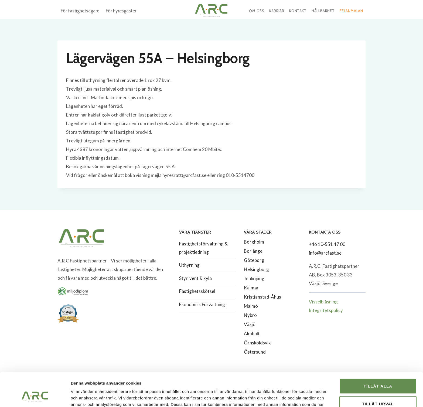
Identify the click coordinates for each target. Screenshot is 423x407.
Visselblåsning (323, 302)
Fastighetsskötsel (197, 291)
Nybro (250, 315)
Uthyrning (189, 265)
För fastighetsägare (80, 10)
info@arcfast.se (325, 253)
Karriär (276, 11)
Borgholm (254, 242)
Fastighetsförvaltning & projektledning (203, 248)
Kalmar (251, 287)
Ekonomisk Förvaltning (202, 304)
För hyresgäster (121, 10)
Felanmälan (351, 11)
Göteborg (254, 260)
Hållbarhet (323, 11)
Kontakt (298, 11)
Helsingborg (256, 269)
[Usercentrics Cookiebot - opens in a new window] (35, 396)
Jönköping (254, 278)
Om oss (256, 11)
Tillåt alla (378, 354)
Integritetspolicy (326, 310)
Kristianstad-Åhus (262, 297)
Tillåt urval (378, 372)
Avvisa (378, 389)
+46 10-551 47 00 (327, 244)
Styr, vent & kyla (195, 278)
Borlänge (253, 251)
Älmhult (252, 333)
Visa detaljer (293, 396)
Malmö (251, 306)
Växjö (249, 324)
